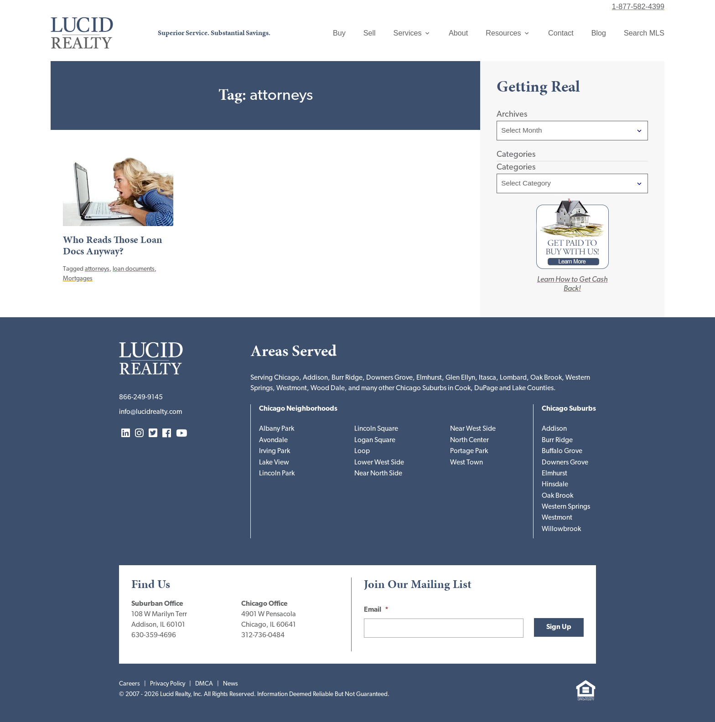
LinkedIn (125, 433)
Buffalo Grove (562, 451)
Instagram (139, 433)
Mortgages (78, 279)
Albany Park (276, 429)
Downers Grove (565, 462)
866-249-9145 (141, 397)
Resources (503, 33)
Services (408, 33)
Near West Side (473, 429)
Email (376, 610)
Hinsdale (555, 484)
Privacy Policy (167, 684)
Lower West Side (379, 462)
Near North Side (378, 473)
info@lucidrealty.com (150, 412)
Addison (554, 429)
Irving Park (274, 451)
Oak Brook (557, 496)
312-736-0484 (263, 635)
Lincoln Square (376, 429)
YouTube (181, 433)
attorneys (97, 269)
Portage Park (469, 451)
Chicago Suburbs (569, 409)
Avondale (273, 440)
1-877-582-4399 (638, 6)
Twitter (153, 433)
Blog (598, 33)
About (458, 33)
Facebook (166, 433)
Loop (362, 451)
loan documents (134, 269)
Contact (561, 33)
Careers (129, 684)
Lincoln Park (277, 473)
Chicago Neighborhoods (298, 409)
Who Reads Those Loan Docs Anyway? (112, 245)
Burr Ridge (557, 440)
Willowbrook (561, 529)
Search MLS (644, 33)
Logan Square (374, 440)
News (230, 684)
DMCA (204, 684)
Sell (369, 33)
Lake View (274, 462)
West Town (466, 462)
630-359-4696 (153, 635)
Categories (516, 167)
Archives (512, 114)
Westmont (557, 518)
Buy (339, 33)
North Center (469, 440)
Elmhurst (554, 473)
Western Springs (566, 507)
